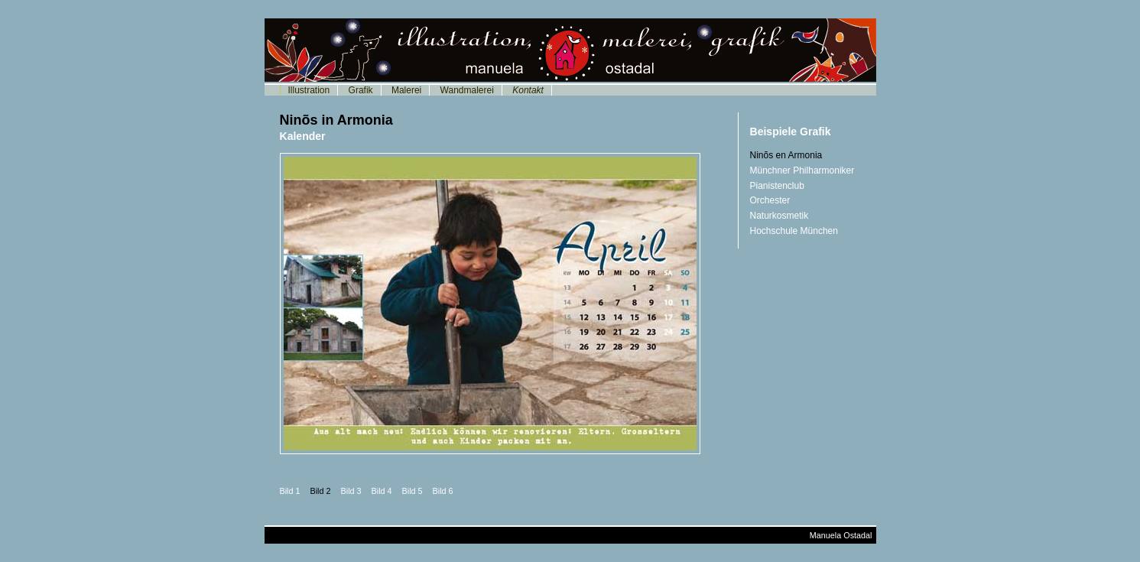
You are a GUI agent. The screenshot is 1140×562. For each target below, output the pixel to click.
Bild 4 (382, 490)
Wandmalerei (467, 90)
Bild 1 (290, 490)
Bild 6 (443, 490)
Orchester (770, 200)
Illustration (309, 90)
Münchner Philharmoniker (802, 170)
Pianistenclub (777, 185)
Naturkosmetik (779, 215)
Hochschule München (794, 231)
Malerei (406, 90)
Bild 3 (351, 490)
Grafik (361, 90)
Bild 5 (412, 490)
